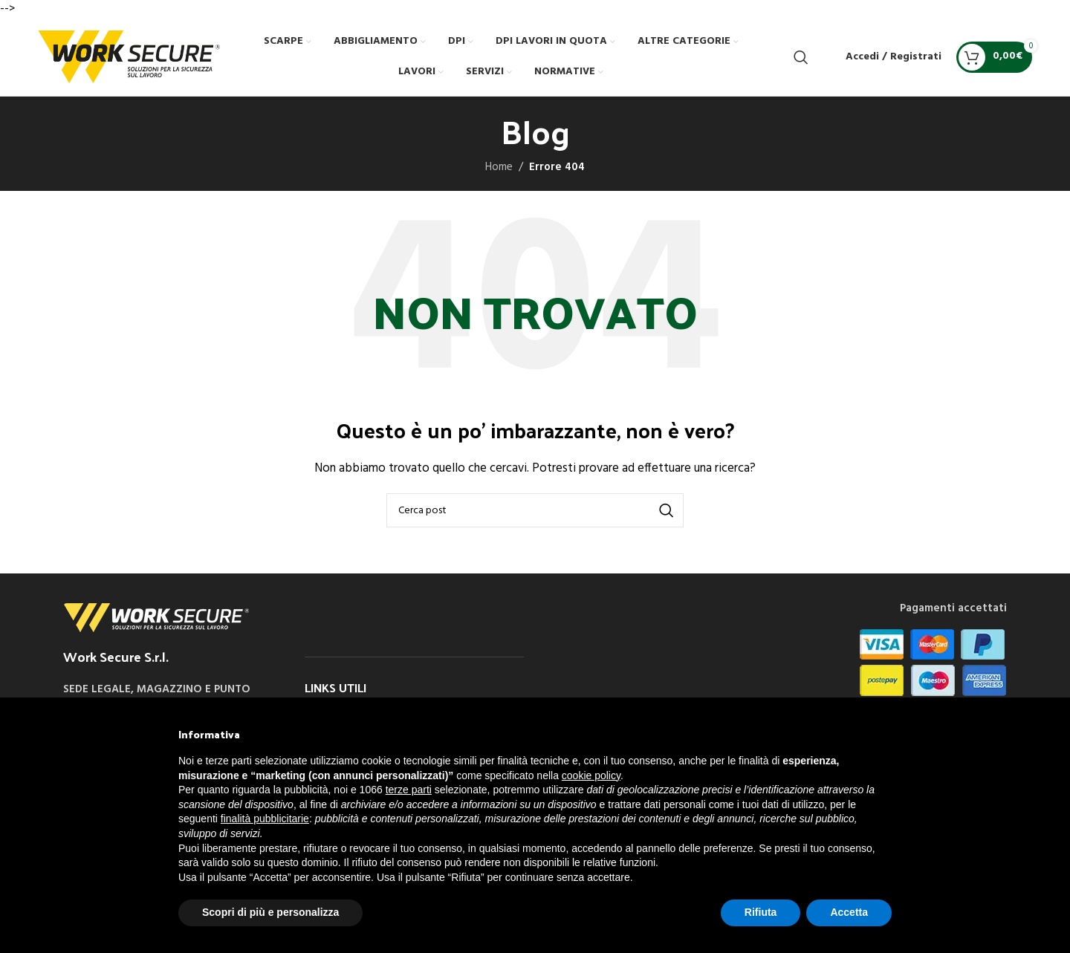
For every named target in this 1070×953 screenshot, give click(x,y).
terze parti (409, 790)
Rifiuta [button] (761, 912)
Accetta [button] (849, 912)
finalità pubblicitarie (265, 818)
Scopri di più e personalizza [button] (270, 912)
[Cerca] (801, 57)
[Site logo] (129, 56)
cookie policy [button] (591, 775)
